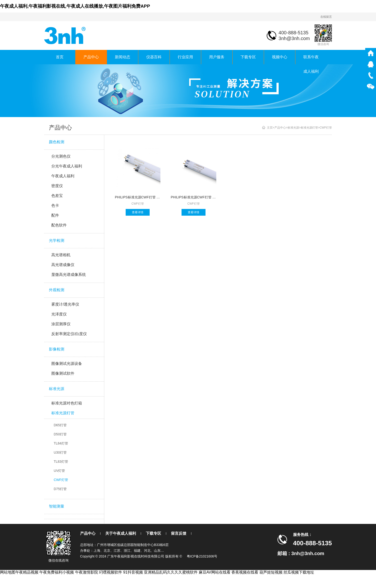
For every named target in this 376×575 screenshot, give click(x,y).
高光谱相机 (60, 255)
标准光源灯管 (62, 413)
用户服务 (216, 57)
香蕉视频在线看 (244, 572)
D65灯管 (60, 425)
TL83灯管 (61, 461)
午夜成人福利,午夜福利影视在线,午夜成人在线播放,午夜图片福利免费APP (75, 6)
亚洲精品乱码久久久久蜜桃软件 (171, 572)
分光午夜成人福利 (66, 166)
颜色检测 (56, 142)
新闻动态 (122, 57)
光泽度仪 (59, 314)
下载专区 (248, 57)
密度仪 (57, 186)
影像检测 (56, 349)
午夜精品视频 (26, 572)
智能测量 (56, 506)
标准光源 (56, 389)
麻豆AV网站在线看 (214, 572)
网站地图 (7, 572)
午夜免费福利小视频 (56, 572)
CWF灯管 (61, 480)
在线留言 (326, 16)
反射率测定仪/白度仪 (69, 334)
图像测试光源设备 (66, 364)
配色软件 (59, 225)
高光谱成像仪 (62, 265)
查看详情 (137, 212)
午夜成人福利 (62, 176)
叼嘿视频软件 (110, 572)
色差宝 (57, 196)
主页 (270, 127)
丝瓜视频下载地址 (298, 572)
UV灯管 (59, 471)
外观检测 (56, 290)
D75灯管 (60, 489)
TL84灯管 (61, 443)
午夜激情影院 (86, 572)
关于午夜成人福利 (120, 533)
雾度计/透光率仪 (65, 304)
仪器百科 (154, 57)
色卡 (55, 205)
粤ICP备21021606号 (202, 556)
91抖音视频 (133, 572)
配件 (55, 215)
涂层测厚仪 (60, 324)
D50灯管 (60, 434)
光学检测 (56, 240)
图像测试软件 (62, 373)
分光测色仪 (60, 156)
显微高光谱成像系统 (68, 275)
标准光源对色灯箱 (66, 403)
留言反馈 (178, 533)
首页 (60, 57)
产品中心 (91, 57)
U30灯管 (60, 452)
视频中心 (279, 57)
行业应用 (185, 57)
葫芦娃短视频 (270, 572)
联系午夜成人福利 (311, 59)
